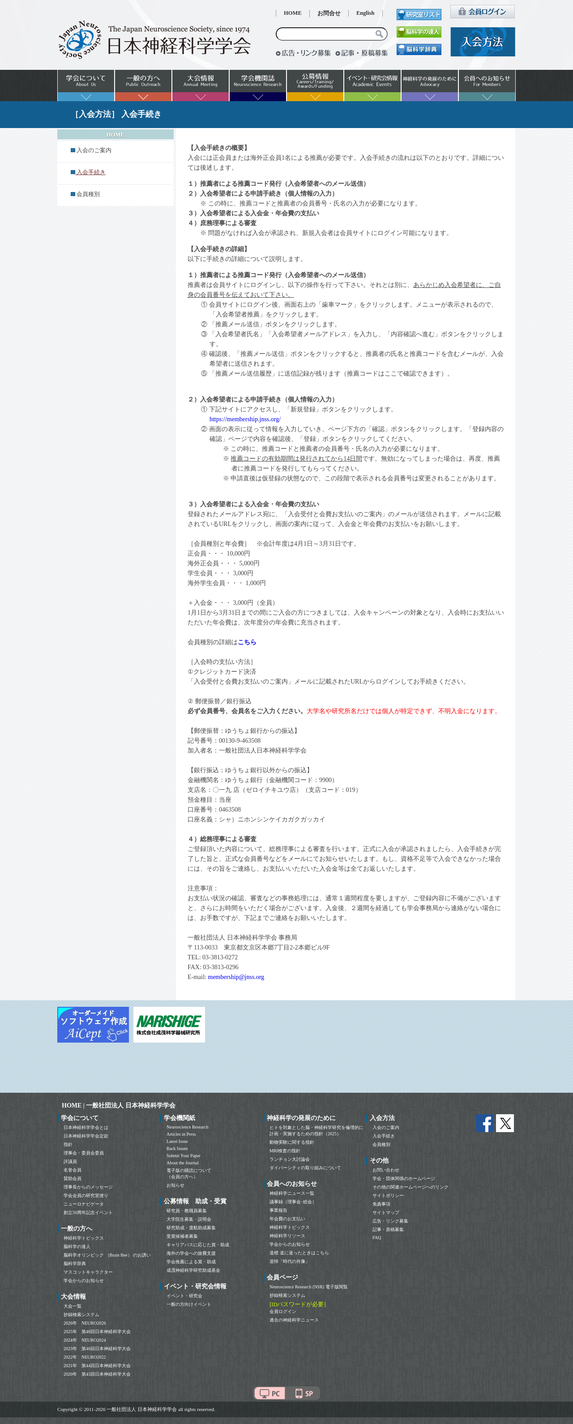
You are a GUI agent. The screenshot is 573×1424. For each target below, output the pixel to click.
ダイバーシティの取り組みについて (305, 1167)
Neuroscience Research (188, 1127)
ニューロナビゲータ (84, 1204)
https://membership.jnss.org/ (245, 419)
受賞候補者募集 (182, 1236)
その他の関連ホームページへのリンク (410, 1187)
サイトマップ (385, 1212)
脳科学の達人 (77, 1246)
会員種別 (88, 194)
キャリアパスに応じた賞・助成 (198, 1244)
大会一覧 (72, 1306)
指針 (68, 1144)
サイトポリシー (388, 1195)
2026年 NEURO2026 (85, 1323)
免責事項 (381, 1204)
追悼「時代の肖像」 (289, 1261)
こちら (247, 642)
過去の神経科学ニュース (294, 1319)
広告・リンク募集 (390, 1221)
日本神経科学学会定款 (86, 1135)
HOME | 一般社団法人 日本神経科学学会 (118, 1105)
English (365, 13)
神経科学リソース (287, 1235)
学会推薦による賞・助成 (191, 1261)
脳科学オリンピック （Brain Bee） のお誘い (107, 1255)
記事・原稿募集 (388, 1229)
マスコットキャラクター (88, 1272)
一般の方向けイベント (189, 1304)
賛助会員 (72, 1178)
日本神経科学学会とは (86, 1127)
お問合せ (329, 13)
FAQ (376, 1237)
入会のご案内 (94, 150)
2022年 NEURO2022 (85, 1357)
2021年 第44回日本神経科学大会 (97, 1365)
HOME (293, 13)
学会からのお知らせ (84, 1280)
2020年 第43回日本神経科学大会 (97, 1374)
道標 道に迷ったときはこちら (299, 1252)
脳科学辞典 (75, 1263)
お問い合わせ (385, 1169)
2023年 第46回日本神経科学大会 (97, 1348)
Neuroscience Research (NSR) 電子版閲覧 (308, 1286)
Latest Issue (177, 1141)
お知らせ (175, 1185)
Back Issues (177, 1148)
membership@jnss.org (236, 977)
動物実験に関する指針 (291, 1142)
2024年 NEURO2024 (85, 1340)
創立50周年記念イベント (88, 1212)
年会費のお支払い (287, 1218)
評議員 (70, 1161)
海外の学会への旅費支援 (191, 1253)
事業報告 (278, 1210)
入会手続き (383, 1135)
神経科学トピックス (84, 1238)
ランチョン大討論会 (289, 1159)
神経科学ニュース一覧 (291, 1193)
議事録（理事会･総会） (292, 1201)
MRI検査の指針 (284, 1150)
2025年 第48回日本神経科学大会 (97, 1331)
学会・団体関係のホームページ (403, 1178)
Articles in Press (181, 1134)
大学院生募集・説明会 (189, 1219)
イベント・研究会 (184, 1295)
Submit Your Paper (184, 1155)
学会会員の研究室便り (86, 1195)
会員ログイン (282, 1311)
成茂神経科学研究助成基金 (193, 1270)
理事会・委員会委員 (84, 1152)
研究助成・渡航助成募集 (191, 1227)
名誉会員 (72, 1169)
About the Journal (183, 1162)
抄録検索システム (81, 1314)
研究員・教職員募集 (187, 1210)
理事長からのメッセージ (88, 1187)
